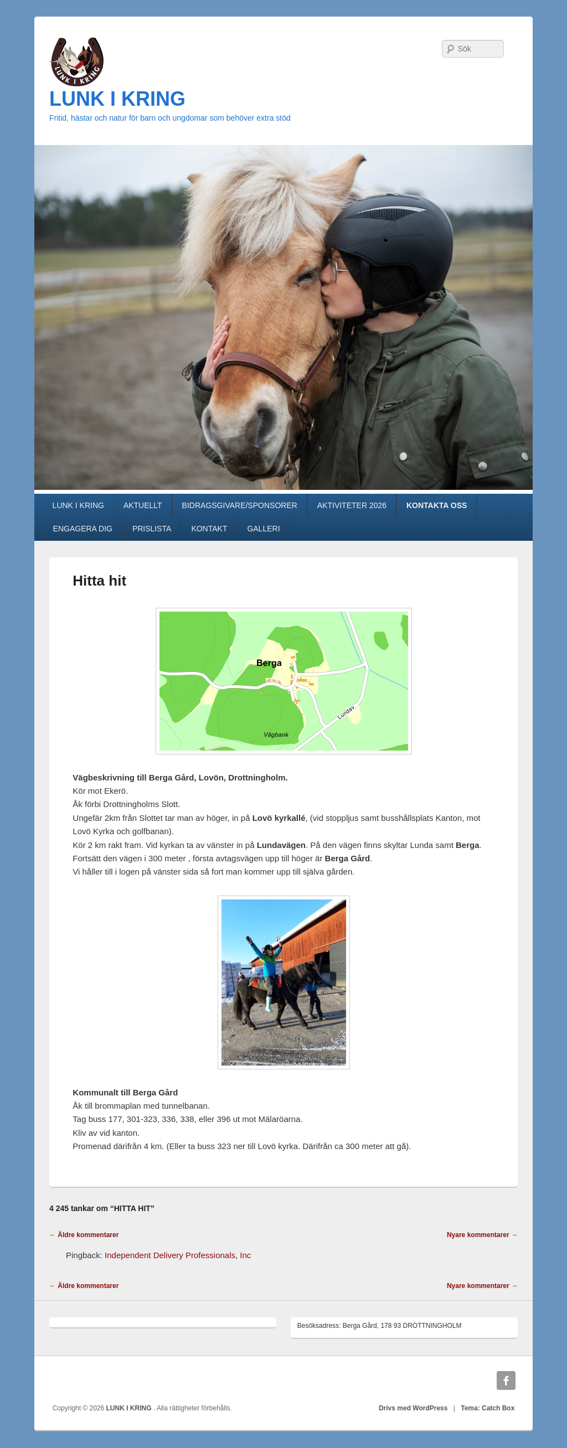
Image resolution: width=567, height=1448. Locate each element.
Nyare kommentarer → (482, 1235)
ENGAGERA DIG (82, 528)
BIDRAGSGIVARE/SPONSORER (239, 505)
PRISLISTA (152, 528)
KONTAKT (209, 528)
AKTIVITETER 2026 (351, 505)
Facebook (506, 1380)
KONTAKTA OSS (436, 505)
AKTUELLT (142, 505)
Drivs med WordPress (413, 1408)
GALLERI (263, 528)
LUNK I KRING (117, 98)
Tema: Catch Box (487, 1408)
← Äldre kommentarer (83, 1235)
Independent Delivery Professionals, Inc (178, 1255)
